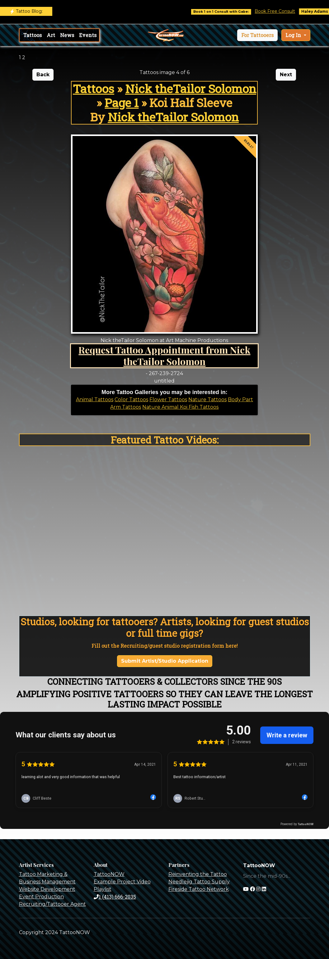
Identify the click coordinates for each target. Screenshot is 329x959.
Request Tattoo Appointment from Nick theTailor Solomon (164, 355)
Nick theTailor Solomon (190, 88)
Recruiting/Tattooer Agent (52, 904)
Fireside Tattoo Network (198, 889)
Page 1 (122, 102)
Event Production (41, 897)
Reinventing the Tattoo (197, 874)
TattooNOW (109, 874)
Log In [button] (293, 35)
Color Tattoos (131, 399)
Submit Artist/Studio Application (164, 661)
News (67, 35)
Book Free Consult (283, 11)
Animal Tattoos (94, 399)
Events (87, 35)
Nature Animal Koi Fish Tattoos (180, 407)
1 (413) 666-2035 (115, 896)
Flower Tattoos (168, 399)
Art (51, 35)
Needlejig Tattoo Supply (199, 882)
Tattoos (32, 35)
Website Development (47, 889)
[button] (257, 35)
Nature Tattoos (207, 399)
